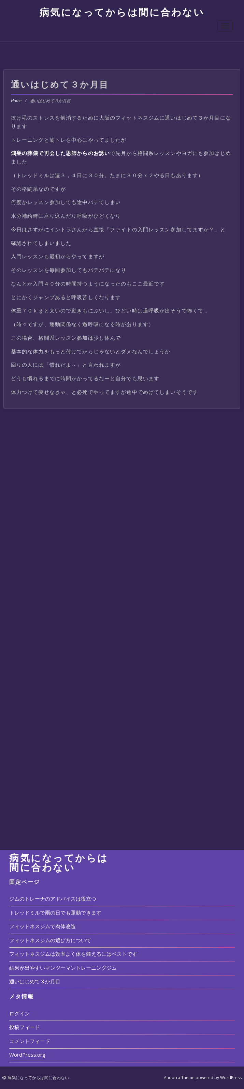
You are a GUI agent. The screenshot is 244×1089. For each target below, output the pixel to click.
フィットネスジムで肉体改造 (42, 926)
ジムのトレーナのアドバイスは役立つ (52, 898)
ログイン (19, 1013)
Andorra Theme (179, 1077)
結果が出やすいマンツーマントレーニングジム (63, 967)
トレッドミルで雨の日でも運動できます (55, 912)
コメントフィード (29, 1041)
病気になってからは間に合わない (122, 11)
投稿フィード (24, 1027)
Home (16, 101)
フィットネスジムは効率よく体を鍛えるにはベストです (73, 953)
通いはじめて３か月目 (34, 981)
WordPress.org (27, 1054)
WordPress (231, 1077)
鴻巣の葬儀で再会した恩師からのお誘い (60, 153)
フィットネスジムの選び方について (50, 940)
